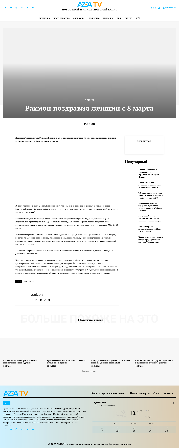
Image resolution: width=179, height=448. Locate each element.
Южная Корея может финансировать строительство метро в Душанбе (148, 173)
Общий (89, 100)
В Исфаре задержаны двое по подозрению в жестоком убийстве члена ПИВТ (150, 195)
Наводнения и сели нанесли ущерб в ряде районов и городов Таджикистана (150, 239)
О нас (156, 393)
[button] (156, 8)
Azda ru (37, 294)
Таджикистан (28, 281)
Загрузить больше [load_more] (89, 371)
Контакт (168, 393)
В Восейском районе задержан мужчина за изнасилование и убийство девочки (150, 207)
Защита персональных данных (108, 393)
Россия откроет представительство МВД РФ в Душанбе (149, 229)
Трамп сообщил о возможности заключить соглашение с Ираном (149, 184)
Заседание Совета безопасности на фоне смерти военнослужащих (149, 218)
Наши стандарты (140, 393)
